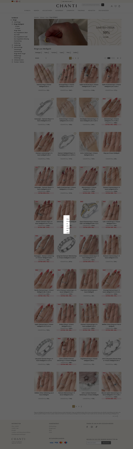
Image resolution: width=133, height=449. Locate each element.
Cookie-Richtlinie (72, 227)
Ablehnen (59, 240)
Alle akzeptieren (67, 236)
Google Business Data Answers (66, 232)
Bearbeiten (74, 240)
